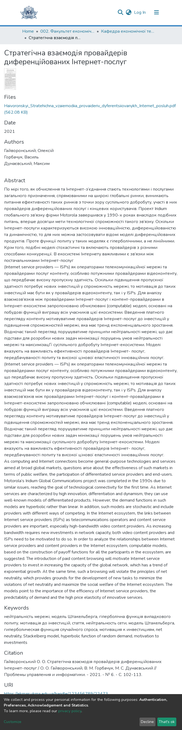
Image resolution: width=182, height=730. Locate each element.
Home (28, 31)
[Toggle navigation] (156, 12)
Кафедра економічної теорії (128, 31)
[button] (128, 12)
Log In (140, 12)
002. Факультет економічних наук (67, 31)
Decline (147, 721)
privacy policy (69, 711)
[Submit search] (120, 12)
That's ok (167, 721)
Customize (12, 721)
